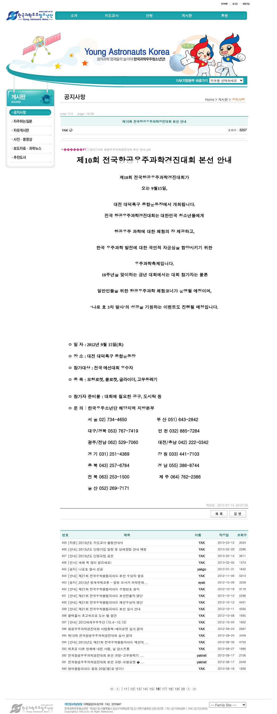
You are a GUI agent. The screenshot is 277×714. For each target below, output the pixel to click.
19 (176, 688)
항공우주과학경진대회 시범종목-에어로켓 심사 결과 (105, 628)
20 (182, 688)
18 (169, 688)
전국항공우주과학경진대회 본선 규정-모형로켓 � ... (106, 662)
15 (150, 688)
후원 (224, 15)
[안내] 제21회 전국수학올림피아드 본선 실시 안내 (104, 609)
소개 (74, 15)
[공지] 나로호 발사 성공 (85, 569)
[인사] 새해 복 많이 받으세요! (89, 562)
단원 (149, 15)
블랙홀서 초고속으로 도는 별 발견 (92, 615)
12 (131, 688)
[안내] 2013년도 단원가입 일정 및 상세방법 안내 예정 (107, 549)
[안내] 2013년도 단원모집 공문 (91, 556)
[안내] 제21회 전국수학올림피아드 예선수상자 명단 (105, 602)
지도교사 (112, 15)
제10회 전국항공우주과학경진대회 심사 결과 (100, 635)
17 (163, 688)
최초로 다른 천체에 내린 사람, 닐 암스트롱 (99, 648)
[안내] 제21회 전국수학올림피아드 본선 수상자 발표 (106, 575)
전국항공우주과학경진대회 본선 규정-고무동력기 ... (106, 655)
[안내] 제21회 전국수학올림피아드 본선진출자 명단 (105, 595)
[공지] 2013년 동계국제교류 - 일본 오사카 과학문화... (108, 582)
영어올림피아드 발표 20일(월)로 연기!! (96, 668)
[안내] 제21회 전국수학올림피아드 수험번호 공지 (104, 589)
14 (144, 688)
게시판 (186, 15)
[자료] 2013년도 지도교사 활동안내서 (95, 542)
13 (138, 688)
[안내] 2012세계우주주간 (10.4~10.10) (97, 622)
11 (125, 688)
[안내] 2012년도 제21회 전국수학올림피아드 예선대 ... (108, 642)
